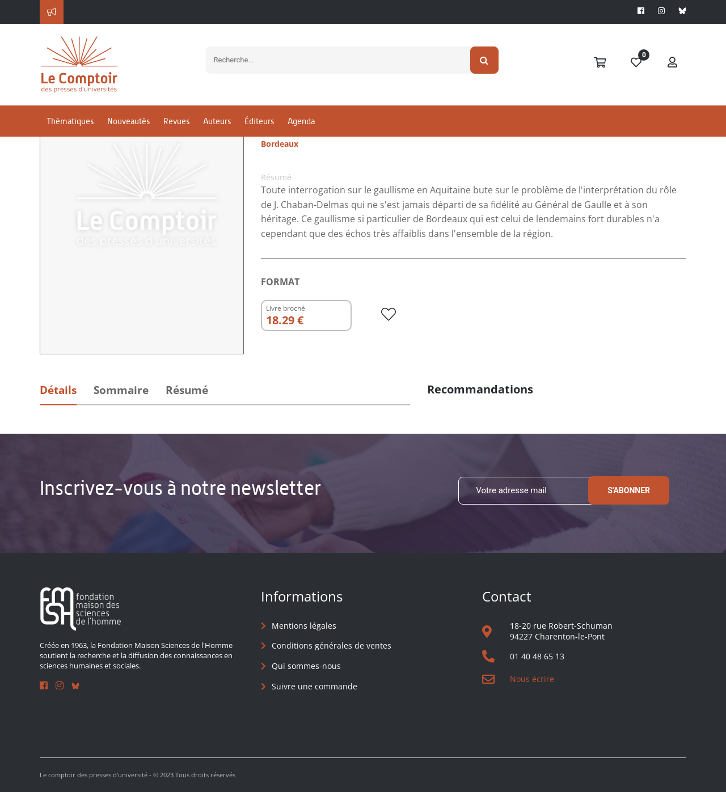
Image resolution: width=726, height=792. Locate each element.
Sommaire (121, 390)
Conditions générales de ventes (331, 645)
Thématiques (70, 121)
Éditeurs (259, 121)
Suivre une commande (314, 686)
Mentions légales (304, 625)
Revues (176, 121)
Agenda (301, 121)
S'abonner (628, 490)
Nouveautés (128, 121)
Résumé (187, 390)
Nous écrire (532, 679)
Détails (58, 390)
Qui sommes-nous (306, 665)
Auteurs (217, 121)
